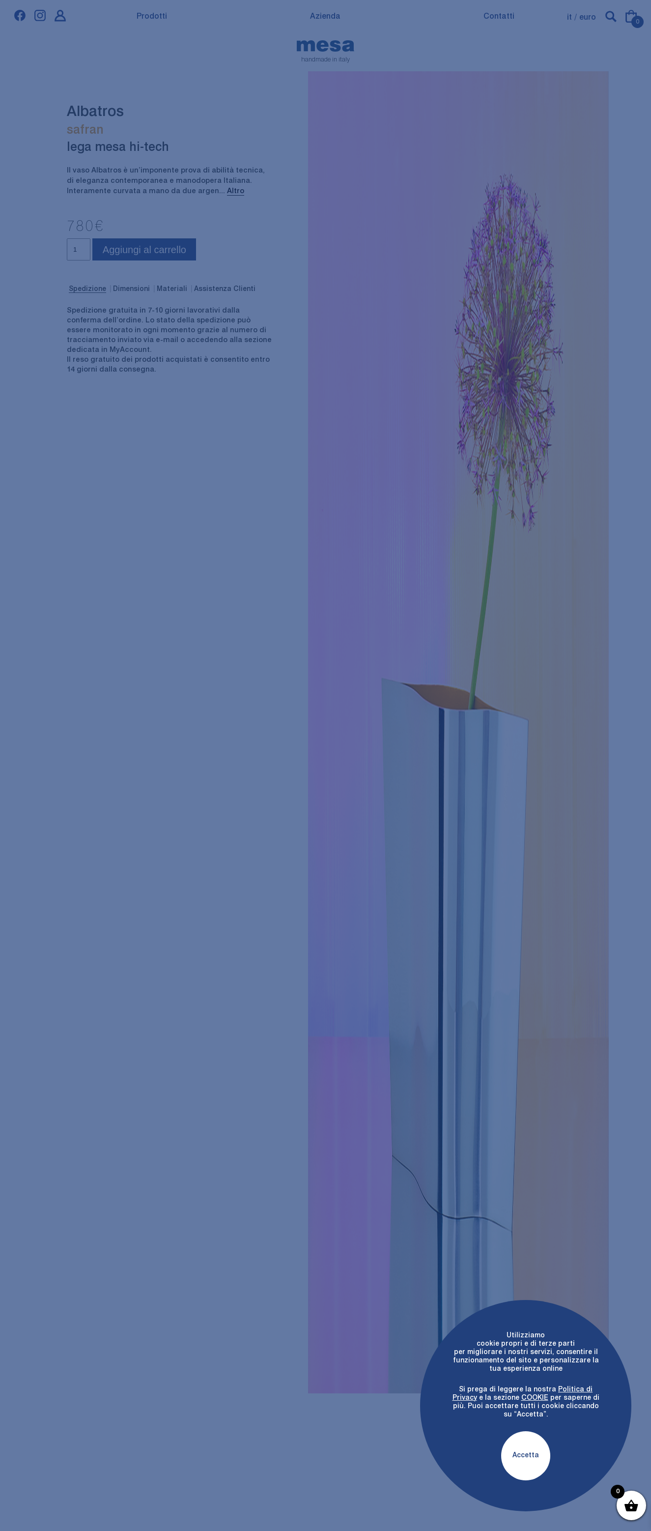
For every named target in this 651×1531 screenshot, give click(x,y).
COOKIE (534, 1397)
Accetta (525, 1455)
